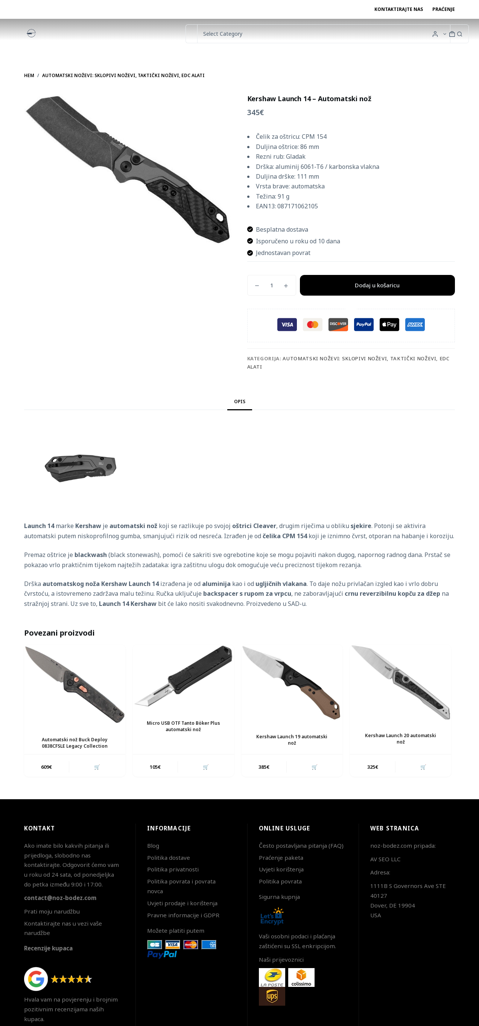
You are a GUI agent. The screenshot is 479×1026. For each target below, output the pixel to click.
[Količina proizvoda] (271, 285)
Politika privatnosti (173, 869)
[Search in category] (323, 33)
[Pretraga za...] (191, 33)
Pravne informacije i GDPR (183, 915)
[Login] (435, 34)
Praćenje (443, 9)
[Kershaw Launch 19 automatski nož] (292, 683)
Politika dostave (168, 857)
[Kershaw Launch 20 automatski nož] (400, 682)
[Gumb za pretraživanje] (459, 33)
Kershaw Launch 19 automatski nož (291, 739)
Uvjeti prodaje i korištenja (182, 903)
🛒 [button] (97, 766)
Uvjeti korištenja (281, 869)
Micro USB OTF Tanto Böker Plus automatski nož (183, 726)
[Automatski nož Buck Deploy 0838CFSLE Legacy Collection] (74, 684)
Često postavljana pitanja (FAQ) (301, 845)
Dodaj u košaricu (377, 285)
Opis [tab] (239, 401)
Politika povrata (280, 881)
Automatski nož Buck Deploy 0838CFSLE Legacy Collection (75, 742)
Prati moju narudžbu (52, 911)
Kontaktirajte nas (398, 9)
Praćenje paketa (281, 857)
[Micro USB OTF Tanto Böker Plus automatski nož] (183, 676)
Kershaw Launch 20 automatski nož (400, 738)
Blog (153, 845)
